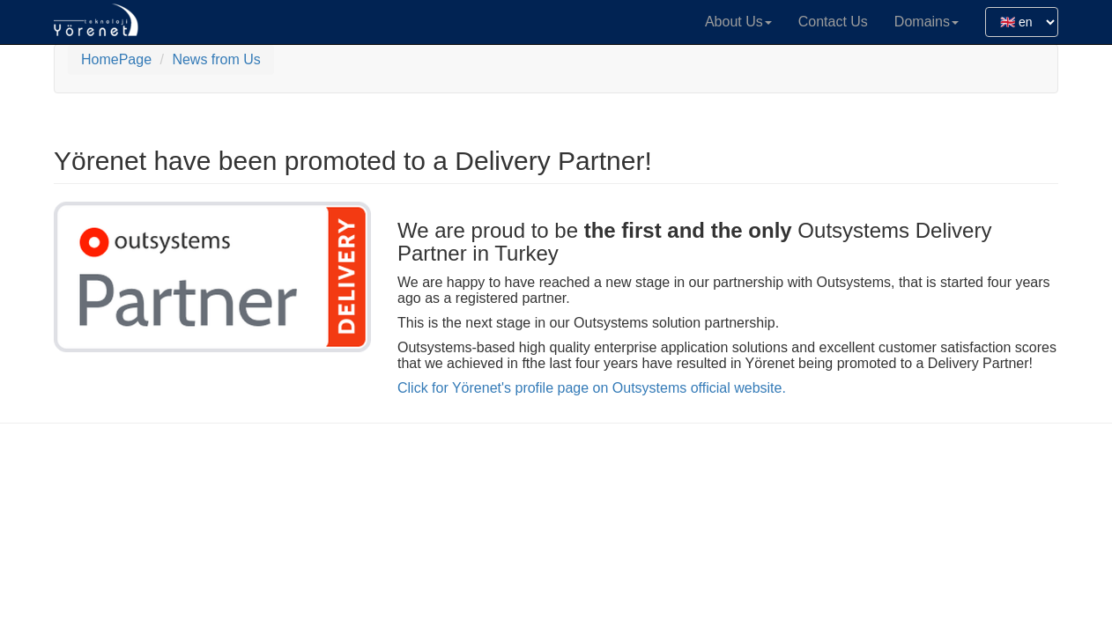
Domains (926, 21)
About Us (738, 21)
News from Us (216, 59)
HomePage (116, 59)
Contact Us (833, 21)
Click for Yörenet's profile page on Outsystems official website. (591, 387)
